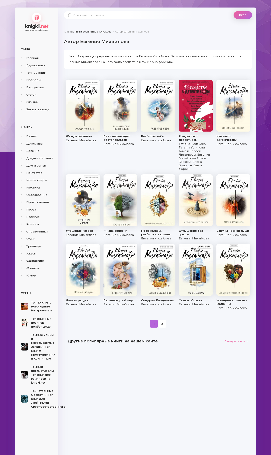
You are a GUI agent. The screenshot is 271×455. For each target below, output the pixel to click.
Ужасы (29, 253)
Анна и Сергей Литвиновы (190, 152)
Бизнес (29, 136)
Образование (34, 195)
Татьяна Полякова (192, 144)
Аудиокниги (33, 65)
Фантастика (32, 261)
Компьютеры (34, 180)
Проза (28, 209)
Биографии (32, 87)
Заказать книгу (35, 109)
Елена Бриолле (190, 163)
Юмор (28, 275)
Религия (30, 217)
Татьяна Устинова (192, 147)
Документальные (37, 158)
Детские (30, 151)
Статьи (29, 94)
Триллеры (31, 246)
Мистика (30, 187)
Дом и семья (33, 165)
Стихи (28, 239)
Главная (30, 58)
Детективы (32, 143)
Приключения (35, 202)
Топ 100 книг (33, 72)
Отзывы (29, 102)
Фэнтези (30, 268)
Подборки (31, 80)
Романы (30, 224)
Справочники (34, 231)
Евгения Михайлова (81, 140)
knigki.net (36, 21)
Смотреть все (236, 341)
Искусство (31, 173)
